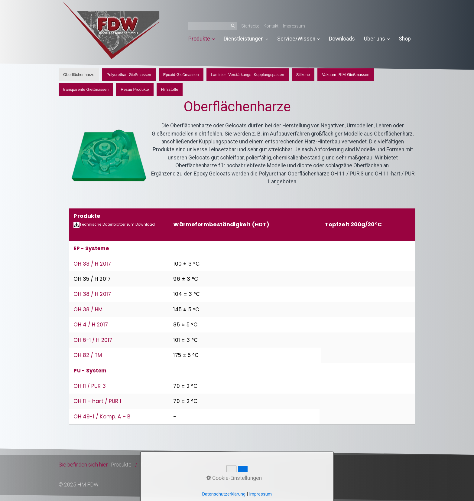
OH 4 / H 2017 (90, 324)
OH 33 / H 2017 (92, 263)
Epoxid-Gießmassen (181, 74)
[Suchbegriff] (212, 26)
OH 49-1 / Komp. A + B (101, 416)
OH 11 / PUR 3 (89, 386)
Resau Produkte (135, 89)
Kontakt (271, 26)
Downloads (342, 39)
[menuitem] (203, 39)
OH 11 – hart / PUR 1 (97, 401)
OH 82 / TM (87, 355)
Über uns (377, 39)
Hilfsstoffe (169, 89)
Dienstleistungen (246, 39)
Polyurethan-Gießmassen (128, 74)
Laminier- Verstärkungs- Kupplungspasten (247, 74)
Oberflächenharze (78, 74)
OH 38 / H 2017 (92, 294)
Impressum (294, 26)
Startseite (250, 26)
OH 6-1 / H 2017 (92, 340)
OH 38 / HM (87, 309)
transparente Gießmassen (86, 89)
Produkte (201, 39)
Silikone (303, 74)
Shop (405, 39)
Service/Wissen (298, 39)
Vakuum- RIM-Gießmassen (345, 74)
